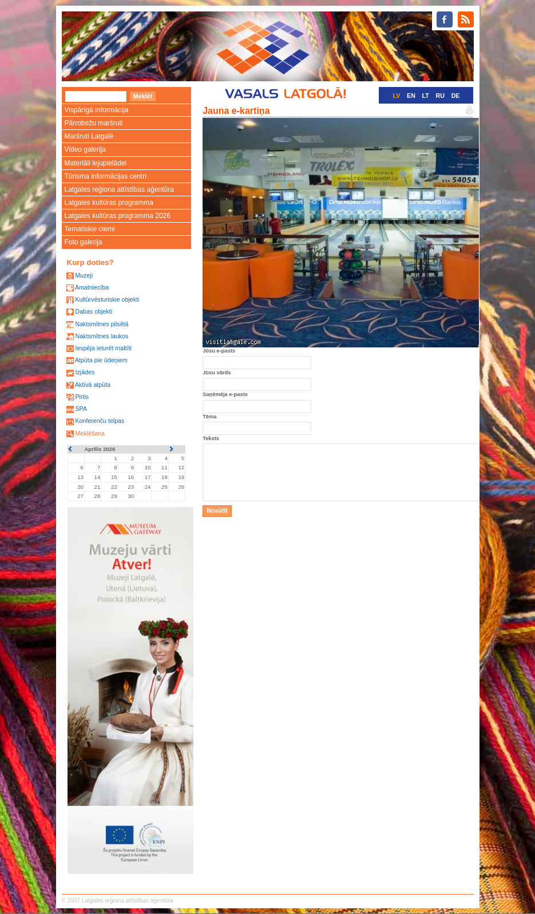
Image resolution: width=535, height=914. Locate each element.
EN (411, 95)
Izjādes (84, 372)
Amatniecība (92, 287)
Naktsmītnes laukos (101, 336)
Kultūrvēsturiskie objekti (107, 299)
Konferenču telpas (99, 420)
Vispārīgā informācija (97, 110)
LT (425, 95)
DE (455, 95)
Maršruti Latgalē (89, 136)
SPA (81, 408)
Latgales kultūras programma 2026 (118, 216)
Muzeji (84, 275)
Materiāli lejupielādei (96, 163)
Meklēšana (90, 433)
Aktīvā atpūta (92, 384)
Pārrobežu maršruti (94, 123)
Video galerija (85, 149)
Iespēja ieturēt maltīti (103, 348)
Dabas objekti (93, 311)
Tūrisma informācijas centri (105, 176)
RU (440, 95)
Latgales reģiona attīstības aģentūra (119, 189)
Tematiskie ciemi (90, 229)
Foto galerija (83, 242)
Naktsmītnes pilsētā (101, 324)
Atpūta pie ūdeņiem (101, 360)
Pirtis (82, 396)
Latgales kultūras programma (109, 203)
